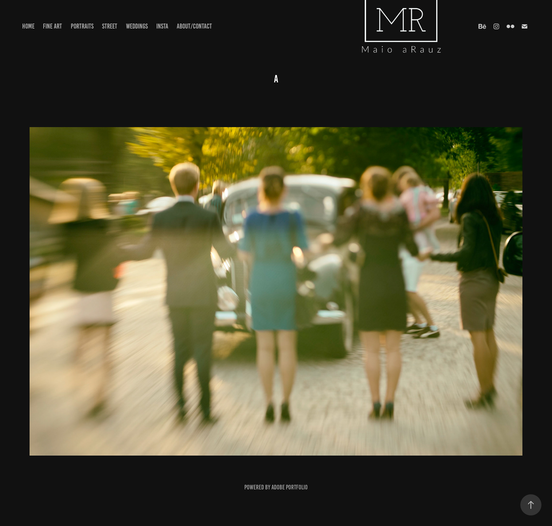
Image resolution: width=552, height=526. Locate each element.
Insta (162, 26)
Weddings (137, 26)
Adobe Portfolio (289, 487)
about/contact (194, 26)
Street (109, 26)
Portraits (82, 26)
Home (28, 26)
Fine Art (52, 26)
